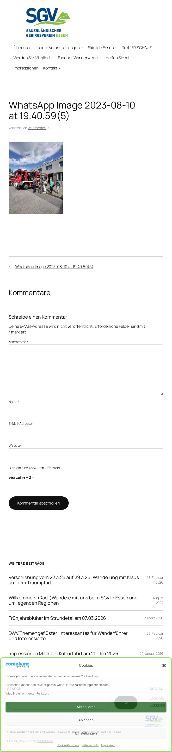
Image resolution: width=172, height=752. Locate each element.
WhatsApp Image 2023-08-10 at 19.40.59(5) (54, 266)
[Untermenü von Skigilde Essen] (116, 47)
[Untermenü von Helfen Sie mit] (133, 58)
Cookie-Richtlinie (68, 745)
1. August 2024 (156, 600)
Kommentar (18, 341)
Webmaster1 (37, 128)
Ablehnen (85, 720)
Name (14, 401)
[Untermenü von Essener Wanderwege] (100, 58)
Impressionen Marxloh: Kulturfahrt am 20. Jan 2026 (63, 653)
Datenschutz (90, 745)
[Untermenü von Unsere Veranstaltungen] (82, 47)
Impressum (108, 745)
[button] (164, 665)
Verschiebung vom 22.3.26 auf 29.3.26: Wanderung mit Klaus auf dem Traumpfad (74, 580)
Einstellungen (86, 733)
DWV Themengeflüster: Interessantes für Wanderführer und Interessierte (68, 636)
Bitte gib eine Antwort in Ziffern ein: (35, 467)
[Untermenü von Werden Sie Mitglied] (52, 58)
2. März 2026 (153, 618)
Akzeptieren (85, 707)
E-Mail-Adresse (21, 423)
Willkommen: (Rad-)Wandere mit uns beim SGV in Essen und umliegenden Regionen (73, 600)
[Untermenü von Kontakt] (59, 68)
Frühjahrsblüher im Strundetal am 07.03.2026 (57, 618)
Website (15, 445)
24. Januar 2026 (152, 653)
